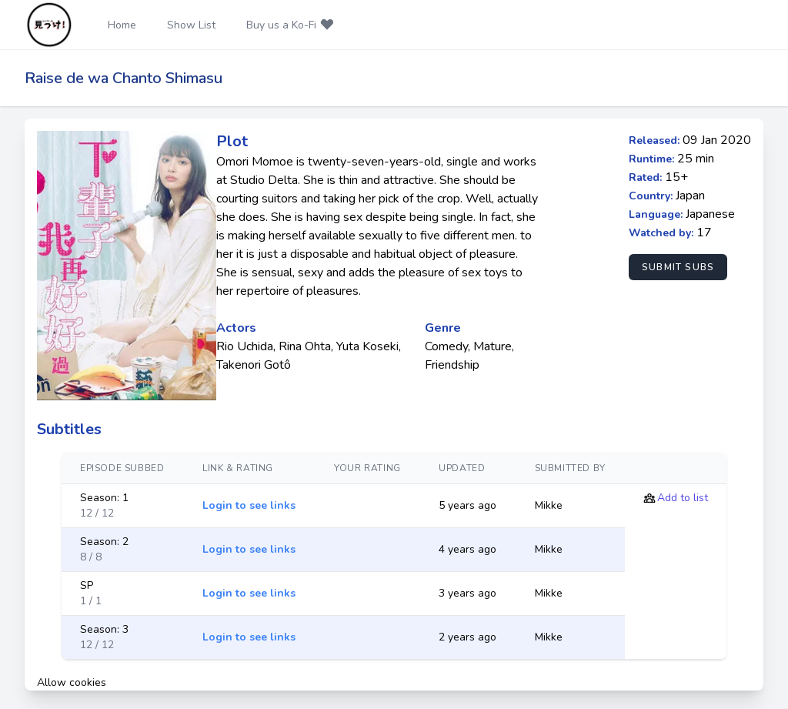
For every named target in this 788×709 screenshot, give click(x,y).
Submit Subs (678, 267)
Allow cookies (71, 682)
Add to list (682, 497)
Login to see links (249, 505)
